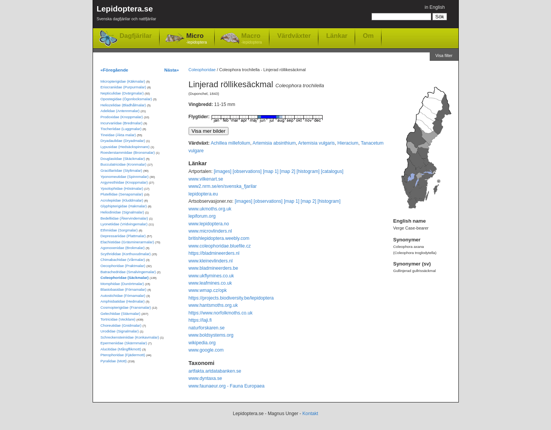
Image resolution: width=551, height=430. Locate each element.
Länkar (336, 35)
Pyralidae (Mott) (114, 361)
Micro (196, 39)
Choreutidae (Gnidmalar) (121, 325)
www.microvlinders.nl (210, 231)
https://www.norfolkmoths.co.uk (221, 313)
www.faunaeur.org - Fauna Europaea (227, 386)
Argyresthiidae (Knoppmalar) (124, 182)
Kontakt (310, 413)
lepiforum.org (202, 216)
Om (368, 35)
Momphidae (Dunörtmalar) (122, 284)
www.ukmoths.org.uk (210, 209)
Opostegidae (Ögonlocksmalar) (126, 99)
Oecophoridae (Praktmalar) (123, 266)
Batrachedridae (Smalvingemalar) (128, 272)
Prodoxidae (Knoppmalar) (122, 117)
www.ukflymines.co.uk (211, 276)
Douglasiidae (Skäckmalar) (123, 158)
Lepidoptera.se (126, 14)
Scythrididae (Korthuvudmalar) (126, 254)
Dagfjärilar (136, 35)
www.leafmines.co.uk (210, 283)
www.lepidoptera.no (209, 223)
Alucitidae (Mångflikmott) (121, 349)
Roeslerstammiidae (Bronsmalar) (128, 152)
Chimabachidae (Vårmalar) (123, 259)
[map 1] (271, 171)
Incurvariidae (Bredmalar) (122, 123)
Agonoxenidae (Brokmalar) (123, 248)
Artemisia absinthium (274, 143)
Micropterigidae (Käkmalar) (123, 81)
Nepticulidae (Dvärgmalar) (122, 93)
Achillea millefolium (230, 143)
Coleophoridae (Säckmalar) (125, 277)
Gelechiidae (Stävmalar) (120, 313)
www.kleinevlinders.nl (211, 261)
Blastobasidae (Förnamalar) (124, 289)
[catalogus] (332, 171)
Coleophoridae (202, 69)
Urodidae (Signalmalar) (120, 331)
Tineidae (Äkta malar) (118, 135)
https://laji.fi (200, 320)
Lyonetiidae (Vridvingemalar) (124, 224)
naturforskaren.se (207, 328)
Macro (251, 39)
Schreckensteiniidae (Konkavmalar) (130, 337)
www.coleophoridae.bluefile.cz (220, 246)
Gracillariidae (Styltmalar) (121, 170)
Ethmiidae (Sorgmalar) (119, 230)
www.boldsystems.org (211, 335)
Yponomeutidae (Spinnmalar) (125, 176)
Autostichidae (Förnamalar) (123, 295)
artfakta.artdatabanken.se (215, 371)
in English (435, 7)
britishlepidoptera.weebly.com (219, 238)
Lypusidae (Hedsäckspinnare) (125, 147)
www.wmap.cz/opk (208, 290)
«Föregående (115, 69)
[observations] (247, 171)
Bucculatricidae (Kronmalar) (124, 164)
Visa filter (444, 55)
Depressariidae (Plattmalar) (123, 236)
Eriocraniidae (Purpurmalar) (123, 87)
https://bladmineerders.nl (214, 253)
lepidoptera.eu (203, 194)
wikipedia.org (202, 342)
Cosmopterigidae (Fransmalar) (126, 307)
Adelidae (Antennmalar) (120, 111)
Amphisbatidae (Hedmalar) (123, 301)
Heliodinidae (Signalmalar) (122, 212)
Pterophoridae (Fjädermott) (123, 355)
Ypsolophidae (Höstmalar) (122, 188)
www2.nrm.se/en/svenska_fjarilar (223, 186)
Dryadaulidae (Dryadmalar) (123, 140)
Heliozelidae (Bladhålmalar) (123, 105)
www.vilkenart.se (206, 179)
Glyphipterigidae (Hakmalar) (124, 206)
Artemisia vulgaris (316, 143)
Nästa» (171, 69)
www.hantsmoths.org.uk (213, 305)
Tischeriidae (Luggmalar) (121, 129)
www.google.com (206, 350)
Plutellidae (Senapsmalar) (122, 194)
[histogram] (308, 171)
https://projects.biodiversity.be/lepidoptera (231, 298)
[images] (222, 171)
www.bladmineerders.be (213, 268)
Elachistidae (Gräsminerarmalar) (127, 242)
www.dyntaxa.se (205, 378)
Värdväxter (294, 35)
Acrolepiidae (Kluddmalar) (122, 200)
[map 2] (287, 171)
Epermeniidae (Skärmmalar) (124, 343)
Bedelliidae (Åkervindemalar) (124, 218)
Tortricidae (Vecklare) (118, 319)
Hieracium (348, 143)
